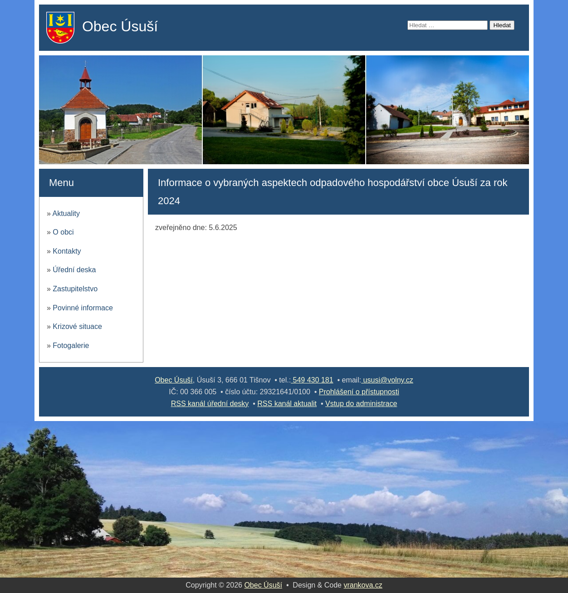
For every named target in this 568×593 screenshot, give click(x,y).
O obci (63, 232)
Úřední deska (74, 270)
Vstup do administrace (361, 403)
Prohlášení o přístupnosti (359, 392)
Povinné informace (83, 308)
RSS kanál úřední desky (210, 403)
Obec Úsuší (120, 26)
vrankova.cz (362, 585)
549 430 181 (312, 380)
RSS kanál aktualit (287, 403)
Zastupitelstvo (75, 289)
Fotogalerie (71, 345)
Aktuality (65, 213)
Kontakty (67, 251)
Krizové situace (77, 326)
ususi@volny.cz (387, 380)
